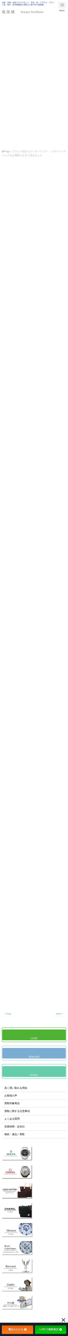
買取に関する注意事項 (17, 1111)
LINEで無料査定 (50, 1329)
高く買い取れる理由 (15, 1088)
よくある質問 (12, 1118)
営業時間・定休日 (14, 1126)
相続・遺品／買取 (14, 1134)
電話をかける (17, 1329)
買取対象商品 (12, 1103)
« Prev (8, 1013)
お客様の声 (10, 1095)
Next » (59, 1013)
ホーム (5, 151)
